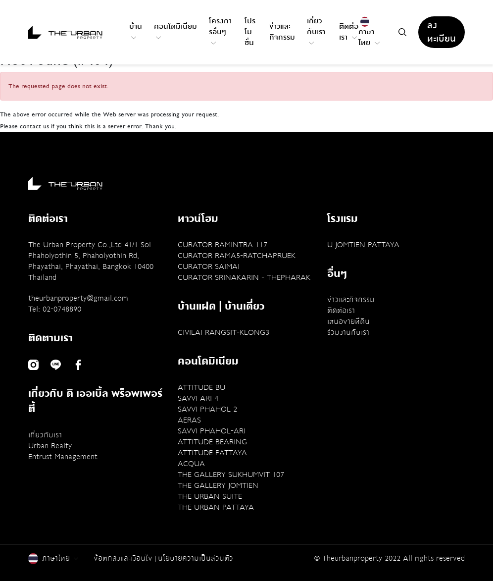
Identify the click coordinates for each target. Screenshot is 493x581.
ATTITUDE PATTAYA (212, 452)
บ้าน (135, 30)
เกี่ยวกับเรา (316, 30)
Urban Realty (50, 445)
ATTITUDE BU (201, 387)
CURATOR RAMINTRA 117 (222, 244)
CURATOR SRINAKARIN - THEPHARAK (244, 277)
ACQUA (191, 463)
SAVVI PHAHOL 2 (207, 409)
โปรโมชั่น (250, 32)
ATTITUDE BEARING (212, 441)
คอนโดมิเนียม (175, 30)
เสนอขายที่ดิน (348, 321)
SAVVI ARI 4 (198, 398)
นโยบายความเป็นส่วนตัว (195, 558)
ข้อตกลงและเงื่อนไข (123, 558)
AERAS (189, 420)
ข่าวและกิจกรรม (282, 32)
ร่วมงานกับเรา (348, 332)
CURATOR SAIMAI (209, 266)
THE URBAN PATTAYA (216, 507)
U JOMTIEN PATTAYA (363, 244)
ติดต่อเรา (348, 32)
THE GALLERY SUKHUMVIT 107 (231, 474)
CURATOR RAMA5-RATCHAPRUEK (237, 255)
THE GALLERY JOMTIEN (218, 485)
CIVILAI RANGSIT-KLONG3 (223, 332)
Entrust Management (63, 456)
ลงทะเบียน (441, 32)
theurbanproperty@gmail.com (78, 298)
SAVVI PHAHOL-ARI (212, 430)
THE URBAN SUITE (210, 496)
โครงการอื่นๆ (220, 30)
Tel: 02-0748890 (54, 309)
